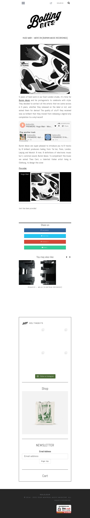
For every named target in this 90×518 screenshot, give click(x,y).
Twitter (44, 236)
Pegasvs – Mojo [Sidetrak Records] (45, 287)
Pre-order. (23, 168)
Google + (45, 242)
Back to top (45, 494)
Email (44, 247)
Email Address (45, 451)
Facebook (44, 230)
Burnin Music (24, 100)
